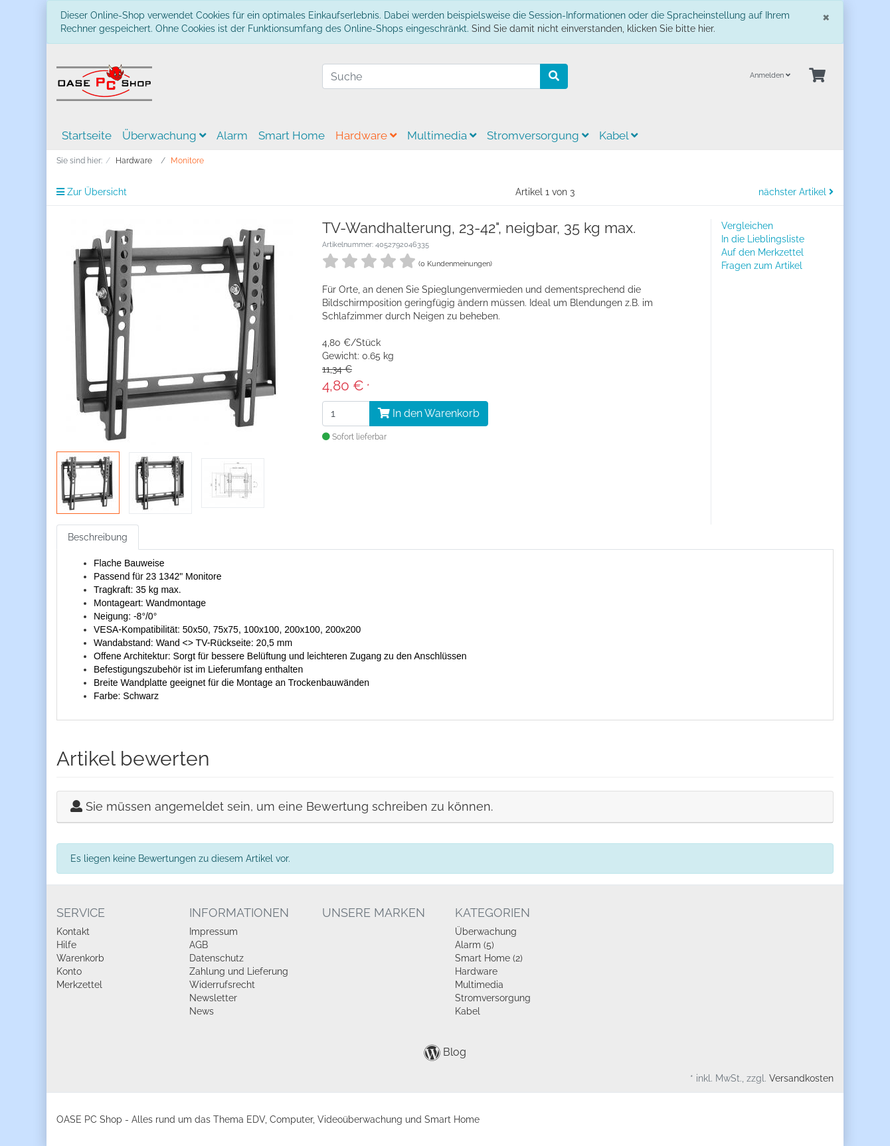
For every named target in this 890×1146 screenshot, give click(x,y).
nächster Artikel (796, 192)
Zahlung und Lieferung (238, 971)
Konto (69, 971)
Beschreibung (98, 537)
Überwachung (164, 135)
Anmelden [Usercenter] (770, 75)
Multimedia (441, 135)
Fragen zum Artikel (761, 265)
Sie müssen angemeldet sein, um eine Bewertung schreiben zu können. (289, 806)
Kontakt (73, 931)
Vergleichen (747, 225)
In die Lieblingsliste (762, 239)
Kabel (618, 135)
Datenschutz (216, 958)
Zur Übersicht (91, 192)
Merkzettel (79, 984)
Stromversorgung (537, 135)
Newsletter (213, 998)
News (201, 1011)
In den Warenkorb (429, 413)
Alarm (232, 135)
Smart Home (291, 135)
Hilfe (66, 945)
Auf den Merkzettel (762, 252)
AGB (198, 945)
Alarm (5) (474, 945)
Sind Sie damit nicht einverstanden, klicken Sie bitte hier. (593, 28)
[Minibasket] (817, 76)
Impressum (213, 931)
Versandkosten (801, 1078)
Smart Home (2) (489, 958)
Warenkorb (80, 958)
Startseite (87, 135)
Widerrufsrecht (222, 984)
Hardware (366, 135)
